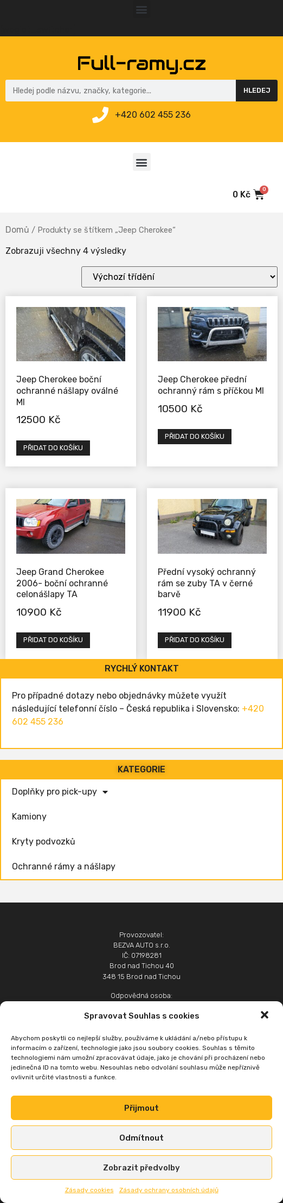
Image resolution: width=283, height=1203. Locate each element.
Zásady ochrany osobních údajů (168, 1190)
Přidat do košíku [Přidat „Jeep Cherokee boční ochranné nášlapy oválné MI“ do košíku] (53, 448)
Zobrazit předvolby (141, 1168)
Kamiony (29, 816)
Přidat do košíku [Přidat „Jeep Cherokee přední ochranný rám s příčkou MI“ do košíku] (194, 436)
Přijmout (141, 1108)
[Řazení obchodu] (179, 276)
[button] (265, 1015)
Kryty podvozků (43, 841)
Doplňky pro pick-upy (60, 792)
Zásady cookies (89, 1190)
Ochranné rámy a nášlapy (63, 866)
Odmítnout (141, 1138)
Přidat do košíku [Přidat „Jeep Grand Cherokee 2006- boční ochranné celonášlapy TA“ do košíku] (53, 640)
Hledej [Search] (257, 90)
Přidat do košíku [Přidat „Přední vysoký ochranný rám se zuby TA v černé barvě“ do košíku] (194, 640)
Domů (17, 230)
